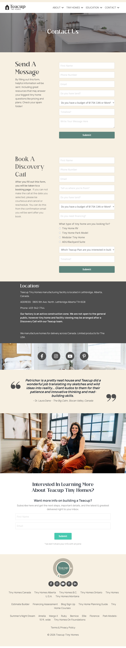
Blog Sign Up (68, 605)
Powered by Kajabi (63, 641)
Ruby (64, 617)
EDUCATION (94, 7)
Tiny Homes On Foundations (69, 621)
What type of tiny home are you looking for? (84, 224)
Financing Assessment (45, 605)
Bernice (74, 617)
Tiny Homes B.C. (68, 594)
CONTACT (112, 7)
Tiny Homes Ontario (91, 594)
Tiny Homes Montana (67, 598)
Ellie (84, 617)
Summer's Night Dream (22, 617)
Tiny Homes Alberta (45, 594)
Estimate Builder (20, 605)
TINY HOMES (74, 7)
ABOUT (58, 7)
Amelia (42, 617)
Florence (94, 617)
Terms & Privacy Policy (63, 629)
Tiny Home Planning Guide (93, 605)
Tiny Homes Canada (20, 594)
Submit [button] (87, 135)
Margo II (53, 617)
